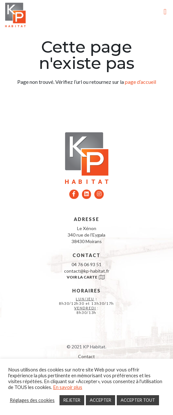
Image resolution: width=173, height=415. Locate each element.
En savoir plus (67, 387)
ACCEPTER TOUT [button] (138, 400)
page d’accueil (140, 82)
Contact (86, 356)
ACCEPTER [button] (100, 400)
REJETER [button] (71, 400)
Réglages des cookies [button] (32, 400)
